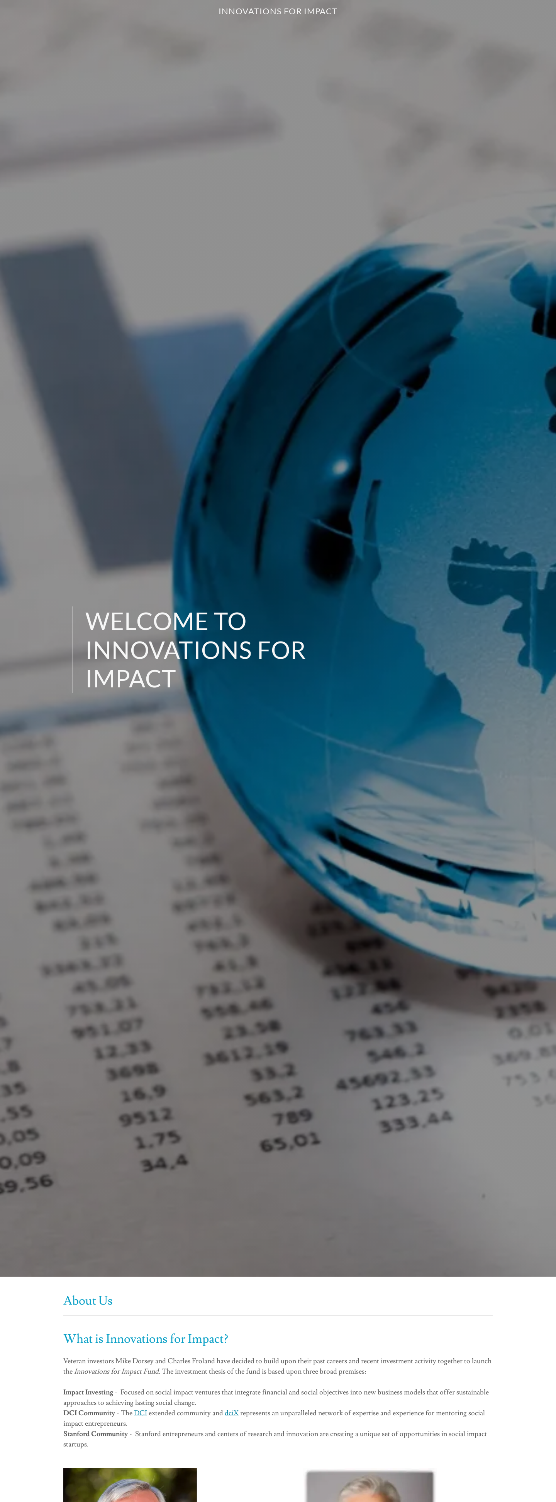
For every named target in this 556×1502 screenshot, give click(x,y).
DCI (140, 1413)
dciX (232, 1413)
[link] (278, 12)
